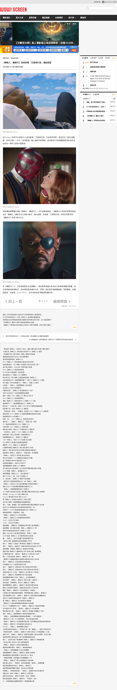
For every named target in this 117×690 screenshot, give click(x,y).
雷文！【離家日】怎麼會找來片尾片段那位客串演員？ (21, 570)
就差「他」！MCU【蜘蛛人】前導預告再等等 (18, 419)
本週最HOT (87, 94)
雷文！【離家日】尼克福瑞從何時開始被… (17, 562)
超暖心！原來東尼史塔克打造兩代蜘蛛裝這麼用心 (20, 450)
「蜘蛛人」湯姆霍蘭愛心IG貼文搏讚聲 (16, 650)
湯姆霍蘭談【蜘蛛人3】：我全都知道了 (16, 473)
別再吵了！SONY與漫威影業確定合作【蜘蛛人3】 (20, 510)
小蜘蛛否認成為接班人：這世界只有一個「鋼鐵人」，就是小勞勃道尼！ (27, 629)
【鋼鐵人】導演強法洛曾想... (96, 120)
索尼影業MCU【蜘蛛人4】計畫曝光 (15, 375)
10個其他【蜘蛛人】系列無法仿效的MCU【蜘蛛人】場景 (22, 351)
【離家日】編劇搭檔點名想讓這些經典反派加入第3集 (21, 559)
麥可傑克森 (94, 62)
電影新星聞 (14, 58)
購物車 (83, 17)
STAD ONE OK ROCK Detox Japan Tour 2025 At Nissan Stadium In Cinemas (100, 78)
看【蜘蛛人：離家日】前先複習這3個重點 (17, 601)
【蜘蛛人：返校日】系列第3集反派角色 (16, 455)
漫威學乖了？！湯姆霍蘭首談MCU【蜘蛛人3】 (19, 403)
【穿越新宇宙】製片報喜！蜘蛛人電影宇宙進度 (19, 354)
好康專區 (59, 17)
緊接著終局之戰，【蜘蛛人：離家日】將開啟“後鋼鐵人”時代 (23, 611)
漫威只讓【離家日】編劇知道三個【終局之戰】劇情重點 (22, 551)
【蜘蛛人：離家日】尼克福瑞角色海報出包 (17, 624)
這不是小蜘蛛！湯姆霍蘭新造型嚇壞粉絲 (16, 502)
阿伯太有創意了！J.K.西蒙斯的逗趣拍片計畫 (18, 458)
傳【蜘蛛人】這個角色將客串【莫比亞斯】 (17, 499)
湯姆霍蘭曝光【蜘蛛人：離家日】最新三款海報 (19, 653)
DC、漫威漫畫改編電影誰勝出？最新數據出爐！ (19, 681)
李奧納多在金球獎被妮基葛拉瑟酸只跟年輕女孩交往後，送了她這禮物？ (27, 320)
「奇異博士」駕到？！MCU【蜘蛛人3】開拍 (18, 432)
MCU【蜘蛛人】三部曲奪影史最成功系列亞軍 (18, 362)
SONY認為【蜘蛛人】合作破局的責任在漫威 (18, 536)
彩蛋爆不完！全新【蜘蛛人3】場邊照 (15, 409)
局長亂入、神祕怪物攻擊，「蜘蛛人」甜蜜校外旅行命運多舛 (23, 671)
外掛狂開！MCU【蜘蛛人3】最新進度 (15, 427)
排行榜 (71, 17)
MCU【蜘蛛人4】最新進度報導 (13, 370)
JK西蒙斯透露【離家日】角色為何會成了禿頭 (18, 448)
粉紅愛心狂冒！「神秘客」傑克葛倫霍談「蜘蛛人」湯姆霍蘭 (23, 663)
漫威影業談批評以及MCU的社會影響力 (16, 357)
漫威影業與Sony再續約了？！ (13, 416)
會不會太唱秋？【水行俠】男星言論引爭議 (17, 367)
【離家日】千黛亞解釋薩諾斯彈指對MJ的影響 (18, 603)
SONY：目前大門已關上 (11, 520)
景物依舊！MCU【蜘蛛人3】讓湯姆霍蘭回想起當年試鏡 (22, 414)
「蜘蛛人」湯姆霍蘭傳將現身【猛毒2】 (16, 489)
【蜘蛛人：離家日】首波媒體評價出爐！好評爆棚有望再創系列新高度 (26, 621)
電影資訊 (6, 17)
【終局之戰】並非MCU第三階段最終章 (16, 642)
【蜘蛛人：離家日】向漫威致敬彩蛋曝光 (16, 518)
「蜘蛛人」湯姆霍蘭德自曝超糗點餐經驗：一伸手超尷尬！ (23, 616)
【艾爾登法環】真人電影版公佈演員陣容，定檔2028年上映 (59, 42)
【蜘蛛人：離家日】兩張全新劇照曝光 (16, 645)
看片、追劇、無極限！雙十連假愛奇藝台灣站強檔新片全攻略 (23, 505)
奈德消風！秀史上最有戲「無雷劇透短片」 (17, 435)
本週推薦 (96, 94)
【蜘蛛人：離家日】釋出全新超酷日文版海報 (18, 660)
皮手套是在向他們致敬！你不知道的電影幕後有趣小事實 (22, 468)
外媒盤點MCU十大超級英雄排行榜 (14, 564)
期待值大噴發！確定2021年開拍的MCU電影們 (18, 429)
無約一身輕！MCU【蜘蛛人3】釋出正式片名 (18, 396)
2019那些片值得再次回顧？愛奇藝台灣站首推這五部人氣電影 (24, 492)
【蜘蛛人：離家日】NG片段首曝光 (15, 515)
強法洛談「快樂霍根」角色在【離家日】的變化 (19, 582)
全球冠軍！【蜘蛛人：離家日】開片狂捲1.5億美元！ (21, 580)
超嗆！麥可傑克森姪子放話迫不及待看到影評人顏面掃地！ (23, 315)
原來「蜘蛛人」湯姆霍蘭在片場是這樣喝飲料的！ (20, 614)
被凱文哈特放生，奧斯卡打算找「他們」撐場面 (19, 676)
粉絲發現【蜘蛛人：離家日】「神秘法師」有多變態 (20, 453)
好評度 (107, 58)
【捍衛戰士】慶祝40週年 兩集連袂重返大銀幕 (18, 322)
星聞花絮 (33, 17)
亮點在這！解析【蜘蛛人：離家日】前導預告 (18, 673)
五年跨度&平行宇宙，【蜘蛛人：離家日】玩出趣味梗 (21, 608)
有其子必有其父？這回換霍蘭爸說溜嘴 (16, 393)
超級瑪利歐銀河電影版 (98, 67)
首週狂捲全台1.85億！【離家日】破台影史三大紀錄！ (21, 572)
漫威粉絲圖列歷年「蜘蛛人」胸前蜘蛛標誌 (17, 647)
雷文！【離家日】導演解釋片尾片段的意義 (17, 575)
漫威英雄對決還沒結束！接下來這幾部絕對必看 (19, 637)
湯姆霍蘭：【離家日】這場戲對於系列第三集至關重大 (21, 525)
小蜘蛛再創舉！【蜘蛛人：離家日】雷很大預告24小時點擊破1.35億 (26, 632)
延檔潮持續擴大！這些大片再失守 (14, 463)
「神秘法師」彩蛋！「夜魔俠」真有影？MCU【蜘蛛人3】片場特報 (25, 411)
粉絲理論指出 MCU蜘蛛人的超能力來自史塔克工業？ (21, 364)
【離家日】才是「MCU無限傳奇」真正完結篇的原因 (20, 619)
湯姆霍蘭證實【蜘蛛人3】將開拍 (14, 466)
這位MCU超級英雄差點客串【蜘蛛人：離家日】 (19, 598)
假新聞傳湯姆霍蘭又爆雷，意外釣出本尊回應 (18, 668)
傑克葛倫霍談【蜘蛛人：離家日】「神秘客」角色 (20, 679)
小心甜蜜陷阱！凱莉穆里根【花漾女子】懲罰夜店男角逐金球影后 (51, 340)
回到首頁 (97, 2)
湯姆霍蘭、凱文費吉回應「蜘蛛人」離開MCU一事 (20, 528)
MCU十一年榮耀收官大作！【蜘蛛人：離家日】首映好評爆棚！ (24, 606)
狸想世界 (93, 85)
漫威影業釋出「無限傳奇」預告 (13, 512)
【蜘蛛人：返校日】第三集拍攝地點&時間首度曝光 (20, 484)
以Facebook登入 (109, 2)
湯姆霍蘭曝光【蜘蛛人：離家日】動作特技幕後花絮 (20, 585)
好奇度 (100, 58)
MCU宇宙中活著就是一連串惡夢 (13, 372)
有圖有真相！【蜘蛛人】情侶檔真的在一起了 (18, 390)
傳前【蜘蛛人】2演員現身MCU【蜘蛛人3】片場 (19, 401)
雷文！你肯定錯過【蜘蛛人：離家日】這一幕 (18, 557)
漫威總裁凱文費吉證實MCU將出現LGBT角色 (18, 655)
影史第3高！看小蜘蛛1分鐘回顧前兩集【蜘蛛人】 (20, 377)
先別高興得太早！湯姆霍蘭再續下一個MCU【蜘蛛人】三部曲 (23, 380)
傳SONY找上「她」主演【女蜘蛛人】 (16, 476)
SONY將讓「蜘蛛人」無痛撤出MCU (15, 471)
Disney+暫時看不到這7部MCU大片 (15, 497)
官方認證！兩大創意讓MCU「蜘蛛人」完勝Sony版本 (21, 383)
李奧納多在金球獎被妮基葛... (96, 111)
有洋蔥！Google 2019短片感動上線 (15, 494)
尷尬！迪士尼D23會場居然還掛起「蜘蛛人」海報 (20, 533)
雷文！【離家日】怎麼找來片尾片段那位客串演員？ (20, 567)
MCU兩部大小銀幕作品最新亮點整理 (15, 442)
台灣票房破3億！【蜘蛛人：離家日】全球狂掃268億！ (21, 554)
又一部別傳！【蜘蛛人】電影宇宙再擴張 (16, 479)
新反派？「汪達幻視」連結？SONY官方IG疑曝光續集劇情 (22, 406)
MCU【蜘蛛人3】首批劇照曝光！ (14, 398)
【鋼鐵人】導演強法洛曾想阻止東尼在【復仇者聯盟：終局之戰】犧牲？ (27, 325)
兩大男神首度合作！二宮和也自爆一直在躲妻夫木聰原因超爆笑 (27, 336)
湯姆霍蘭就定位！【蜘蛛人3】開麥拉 (15, 437)
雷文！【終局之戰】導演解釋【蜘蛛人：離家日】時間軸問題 (23, 640)
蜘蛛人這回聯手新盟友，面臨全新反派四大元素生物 (20, 588)
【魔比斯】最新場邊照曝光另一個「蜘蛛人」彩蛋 (20, 481)
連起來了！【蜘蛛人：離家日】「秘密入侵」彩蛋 (20, 422)
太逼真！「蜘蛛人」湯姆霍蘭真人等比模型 (17, 385)
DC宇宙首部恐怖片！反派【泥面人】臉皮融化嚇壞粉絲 (21, 317)
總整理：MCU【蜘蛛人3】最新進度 (15, 445)
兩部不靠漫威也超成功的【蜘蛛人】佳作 (16, 531)
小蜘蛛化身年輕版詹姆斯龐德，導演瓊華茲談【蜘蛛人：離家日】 (25, 593)
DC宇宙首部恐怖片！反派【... (96, 107)
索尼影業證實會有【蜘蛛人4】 (13, 359)
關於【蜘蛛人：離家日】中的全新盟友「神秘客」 (20, 590)
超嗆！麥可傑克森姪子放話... (96, 102)
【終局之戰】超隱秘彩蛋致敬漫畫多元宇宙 (17, 541)
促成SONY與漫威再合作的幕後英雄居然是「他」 (19, 507)
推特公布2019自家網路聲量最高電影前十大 (18, 486)
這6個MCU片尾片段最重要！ (12, 388)
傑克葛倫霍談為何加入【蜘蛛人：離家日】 (17, 666)
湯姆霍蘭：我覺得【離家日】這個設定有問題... (19, 549)
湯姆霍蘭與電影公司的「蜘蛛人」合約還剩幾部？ (20, 577)
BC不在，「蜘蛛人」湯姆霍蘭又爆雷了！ (17, 627)
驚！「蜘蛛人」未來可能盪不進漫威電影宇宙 (18, 538)
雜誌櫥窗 (46, 17)
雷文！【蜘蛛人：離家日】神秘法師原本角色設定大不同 (22, 546)
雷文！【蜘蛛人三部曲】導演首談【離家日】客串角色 (21, 544)
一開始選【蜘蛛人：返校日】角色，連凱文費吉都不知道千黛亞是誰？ (26, 349)
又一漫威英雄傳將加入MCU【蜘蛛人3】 (16, 424)
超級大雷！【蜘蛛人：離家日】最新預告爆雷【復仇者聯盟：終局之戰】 (27, 634)
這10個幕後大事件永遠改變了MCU (14, 461)
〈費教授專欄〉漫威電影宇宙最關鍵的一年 (17, 658)
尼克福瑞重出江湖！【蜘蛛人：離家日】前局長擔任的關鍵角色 (24, 595)
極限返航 (93, 71)
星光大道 (19, 17)
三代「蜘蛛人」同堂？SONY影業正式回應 (17, 440)
